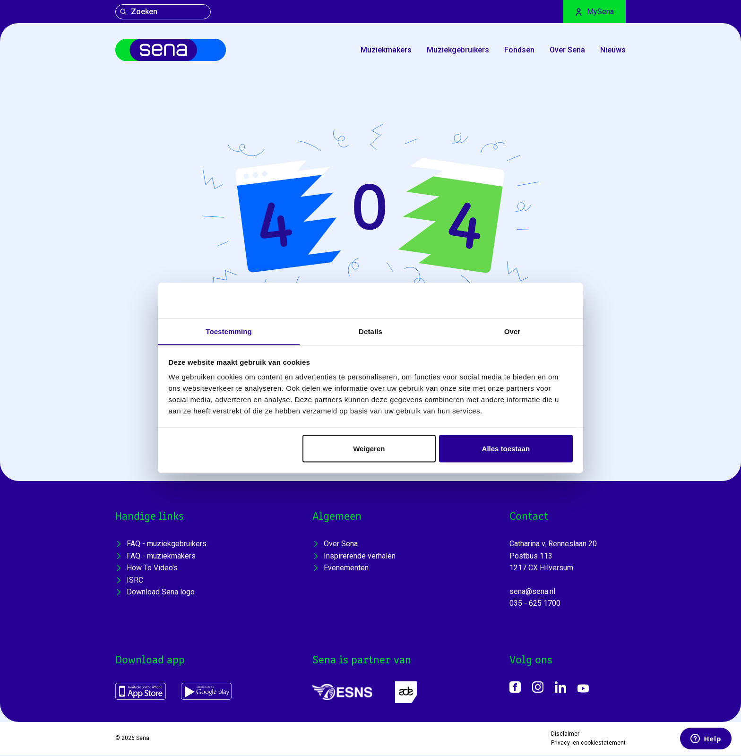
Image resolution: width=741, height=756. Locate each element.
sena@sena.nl (532, 592)
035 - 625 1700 (534, 604)
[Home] (173, 50)
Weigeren (369, 449)
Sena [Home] (142, 739)
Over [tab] (512, 331)
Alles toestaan (506, 449)
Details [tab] (370, 331)
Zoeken (138, 11)
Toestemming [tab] (229, 331)
